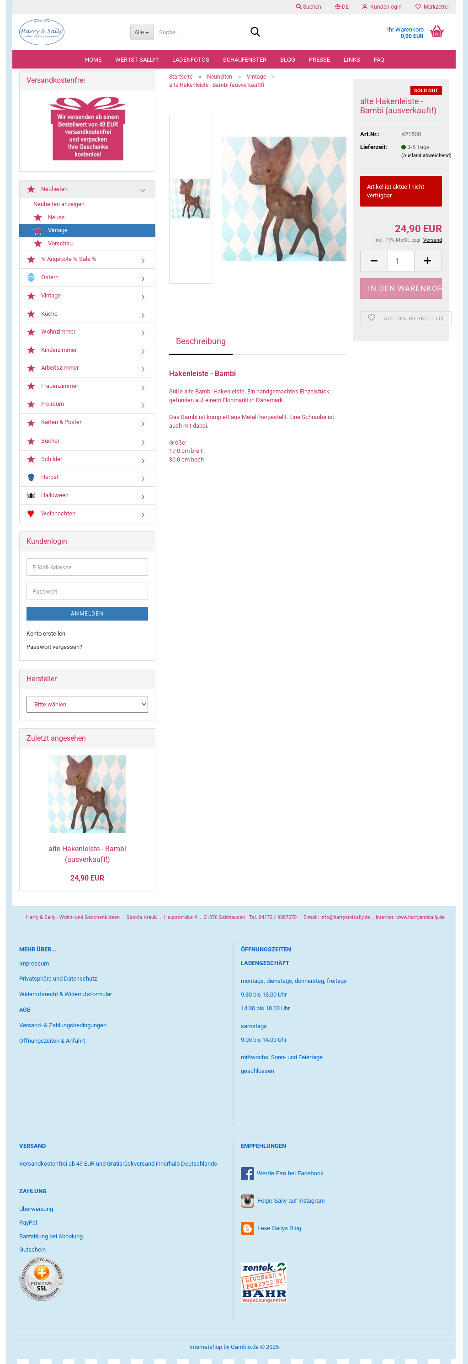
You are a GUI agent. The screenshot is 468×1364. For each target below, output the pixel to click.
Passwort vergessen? (54, 651)
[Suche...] (141, 32)
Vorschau (53, 249)
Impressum (34, 968)
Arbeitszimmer (53, 373)
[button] (342, 7)
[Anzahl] (401, 266)
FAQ (379, 59)
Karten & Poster (54, 428)
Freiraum (45, 409)
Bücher (43, 446)
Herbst (42, 482)
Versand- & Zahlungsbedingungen (62, 1030)
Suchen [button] (308, 7)
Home (93, 59)
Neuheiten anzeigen (59, 209)
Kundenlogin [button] (382, 7)
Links (352, 59)
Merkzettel (432, 7)
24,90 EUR (87, 883)
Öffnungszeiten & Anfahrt (52, 1045)
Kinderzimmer (52, 355)
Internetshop (205, 1351)
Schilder (44, 464)
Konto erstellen (46, 638)
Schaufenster (244, 59)
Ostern (42, 282)
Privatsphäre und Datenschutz (58, 984)
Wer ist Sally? (137, 59)
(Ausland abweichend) (426, 161)
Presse (319, 59)
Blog (287, 59)
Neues (49, 223)
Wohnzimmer (51, 337)
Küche (42, 319)
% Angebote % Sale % (61, 264)
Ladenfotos (190, 59)
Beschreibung (201, 346)
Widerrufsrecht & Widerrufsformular (65, 999)
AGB (25, 1014)
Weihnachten (51, 519)
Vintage (50, 236)
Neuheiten (47, 194)
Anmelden (87, 619)
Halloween (48, 501)
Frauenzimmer (52, 391)
